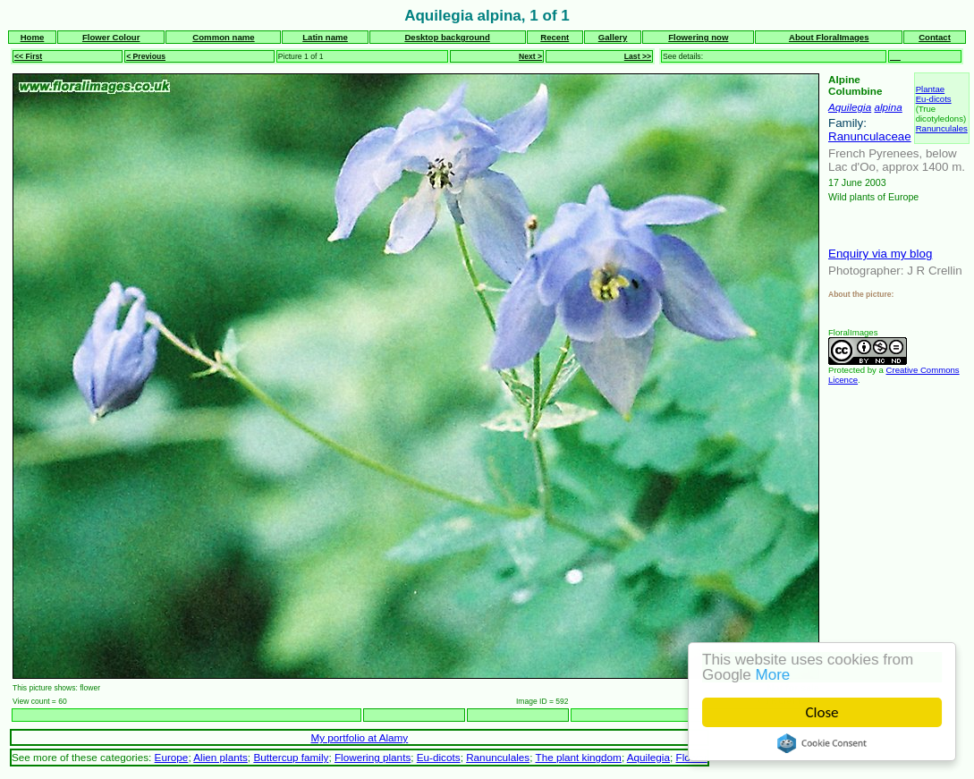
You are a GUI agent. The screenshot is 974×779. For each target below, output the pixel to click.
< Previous (145, 56)
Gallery (613, 37)
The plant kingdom (578, 757)
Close (822, 712)
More (773, 674)
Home (33, 37)
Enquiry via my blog (880, 253)
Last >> (637, 56)
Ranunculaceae (869, 136)
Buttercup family (290, 757)
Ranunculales (942, 128)
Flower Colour (111, 37)
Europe (172, 757)
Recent (554, 37)
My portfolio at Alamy (359, 737)
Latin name (325, 37)
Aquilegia (849, 107)
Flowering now (698, 37)
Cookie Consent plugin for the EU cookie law (822, 743)
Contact (935, 37)
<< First (28, 56)
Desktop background (446, 37)
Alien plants (220, 757)
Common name (223, 37)
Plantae (930, 89)
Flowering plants (373, 757)
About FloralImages (829, 37)
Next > (530, 56)
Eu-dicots (934, 99)
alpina (888, 107)
